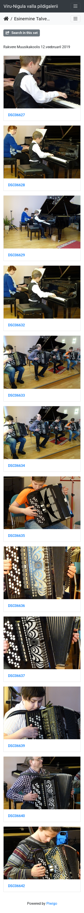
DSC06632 (16, 325)
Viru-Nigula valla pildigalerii (31, 6)
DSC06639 (16, 746)
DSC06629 (16, 255)
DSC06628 (16, 185)
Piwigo (51, 903)
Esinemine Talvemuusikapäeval (32, 18)
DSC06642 (16, 886)
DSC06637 (16, 676)
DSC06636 (16, 606)
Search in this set (22, 33)
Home (6, 18)
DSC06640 (16, 816)
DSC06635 (16, 536)
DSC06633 (16, 395)
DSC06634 (16, 466)
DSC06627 (16, 115)
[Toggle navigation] (75, 6)
